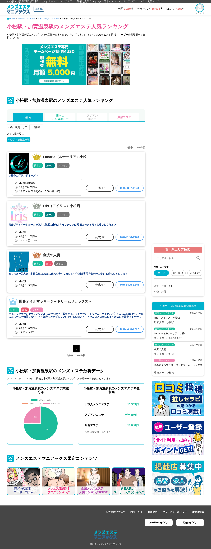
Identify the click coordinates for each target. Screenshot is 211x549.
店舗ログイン (190, 522)
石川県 (39, 8)
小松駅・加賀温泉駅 (19, 139)
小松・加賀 (160, 291)
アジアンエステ (92, 117)
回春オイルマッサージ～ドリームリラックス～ (55, 301)
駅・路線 (178, 273)
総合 (28, 117)
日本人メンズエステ (60, 117)
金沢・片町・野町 (163, 286)
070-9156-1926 (129, 237)
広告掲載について (115, 512)
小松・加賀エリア (17, 127)
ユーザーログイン (158, 522)
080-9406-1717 (129, 329)
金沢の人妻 (51, 255)
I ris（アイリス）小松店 (61, 206)
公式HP (99, 188)
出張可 (36, 127)
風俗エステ (124, 117)
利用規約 (152, 512)
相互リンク (136, 512)
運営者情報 (198, 512)
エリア (161, 273)
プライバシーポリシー (175, 512)
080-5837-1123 (129, 188)
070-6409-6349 (129, 284)
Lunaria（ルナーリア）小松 (64, 157)
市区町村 (195, 273)
